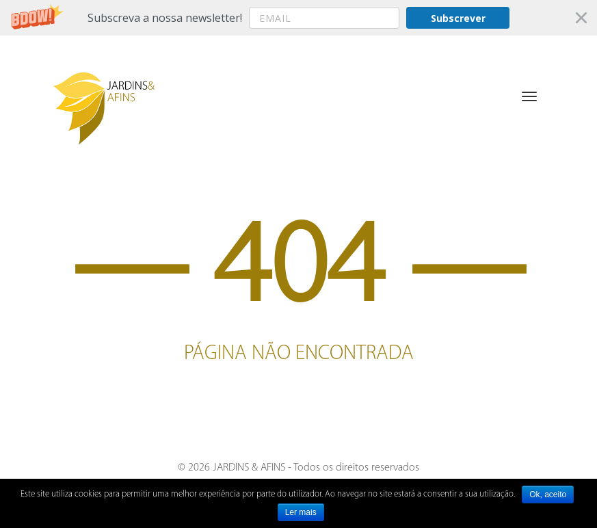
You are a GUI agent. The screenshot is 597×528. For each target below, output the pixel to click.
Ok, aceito (547, 494)
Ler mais (301, 512)
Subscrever (458, 18)
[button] (298, 18)
